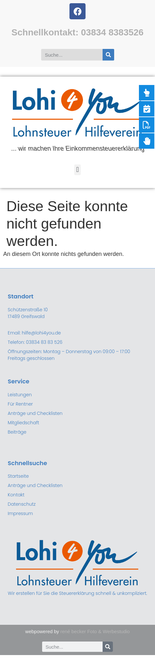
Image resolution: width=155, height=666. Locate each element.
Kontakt (16, 495)
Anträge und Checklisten (35, 485)
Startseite (18, 476)
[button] (77, 169)
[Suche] (108, 55)
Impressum (20, 513)
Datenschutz (22, 504)
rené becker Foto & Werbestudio (95, 631)
